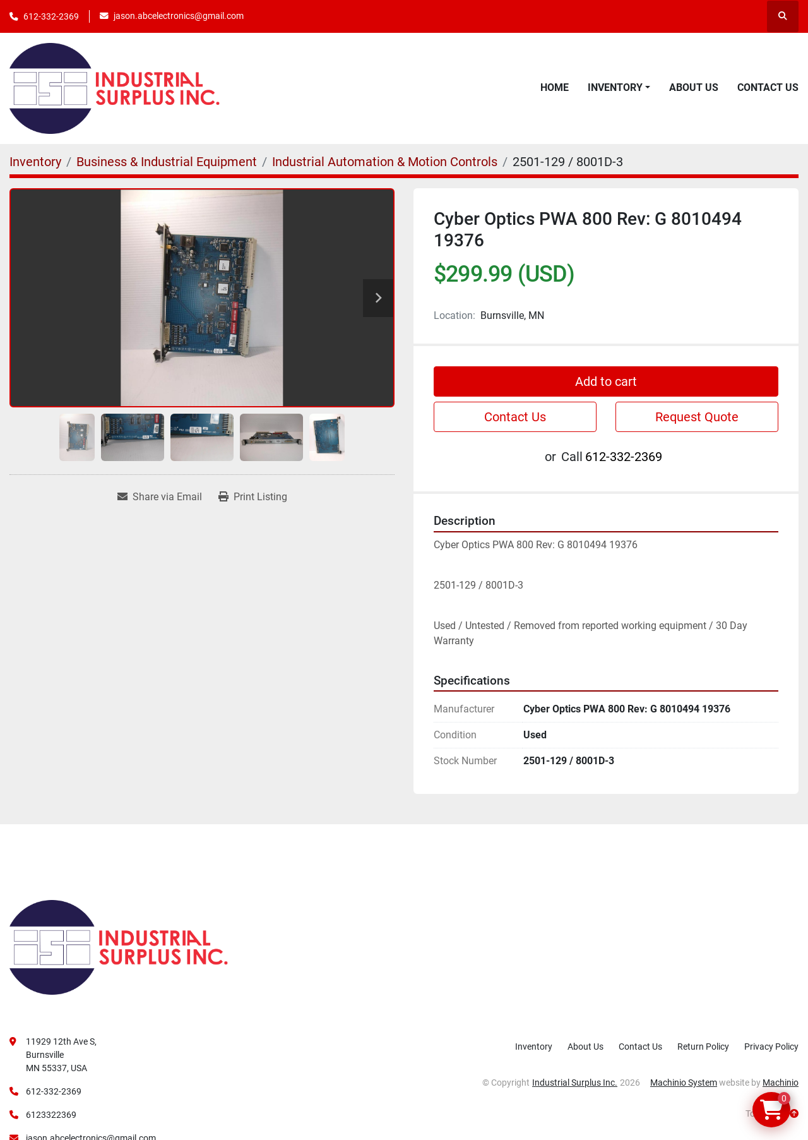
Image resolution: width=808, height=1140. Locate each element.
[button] (619, 87)
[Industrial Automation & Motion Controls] (384, 161)
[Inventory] (35, 161)
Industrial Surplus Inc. (574, 1082)
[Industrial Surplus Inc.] (118, 947)
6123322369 (51, 1115)
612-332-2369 (51, 16)
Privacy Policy (771, 1046)
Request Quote (697, 416)
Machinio (781, 1082)
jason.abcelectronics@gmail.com (179, 16)
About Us (693, 87)
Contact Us (768, 87)
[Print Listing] (252, 497)
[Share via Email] (159, 497)
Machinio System (683, 1082)
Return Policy (703, 1046)
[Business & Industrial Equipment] (166, 161)
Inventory (615, 87)
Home (554, 87)
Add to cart (606, 381)
